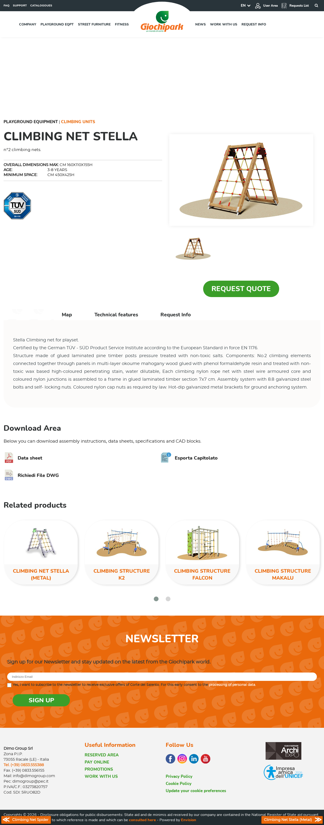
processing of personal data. (232, 685)
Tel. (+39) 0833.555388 (24, 765)
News (200, 24)
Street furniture (94, 24)
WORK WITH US (101, 776)
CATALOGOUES (41, 5)
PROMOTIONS (99, 769)
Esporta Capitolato (189, 458)
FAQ (7, 5)
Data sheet (23, 458)
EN (243, 5)
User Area (266, 6)
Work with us (223, 24)
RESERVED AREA (102, 755)
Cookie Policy (178, 783)
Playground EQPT (57, 24)
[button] (156, 599)
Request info (254, 24)
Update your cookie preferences (196, 791)
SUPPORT (20, 5)
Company (27, 24)
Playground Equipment (31, 122)
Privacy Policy (179, 776)
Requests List (295, 6)
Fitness (122, 24)
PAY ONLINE (97, 762)
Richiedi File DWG (31, 475)
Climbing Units (78, 122)
